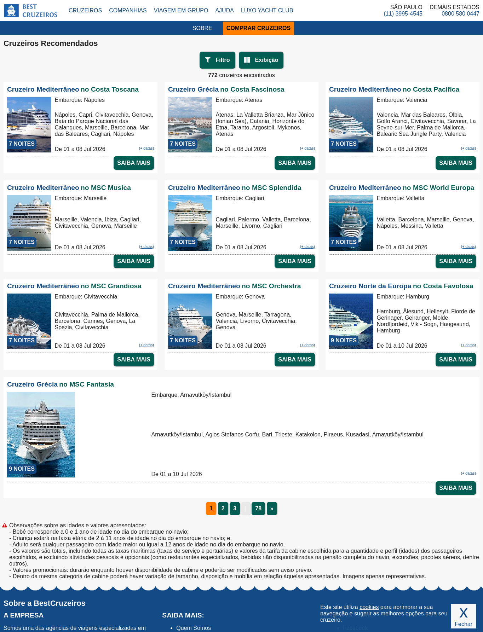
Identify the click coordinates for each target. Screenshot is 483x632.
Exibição (266, 60)
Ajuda (224, 10)
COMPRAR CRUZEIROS (258, 28)
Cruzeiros (85, 10)
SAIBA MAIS (133, 163)
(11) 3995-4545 (403, 14)
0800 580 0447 (460, 14)
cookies (369, 607)
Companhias (127, 10)
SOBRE (202, 28)
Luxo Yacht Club (267, 10)
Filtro (223, 60)
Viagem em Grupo (181, 10)
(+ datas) (146, 148)
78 (258, 508)
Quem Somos (193, 628)
